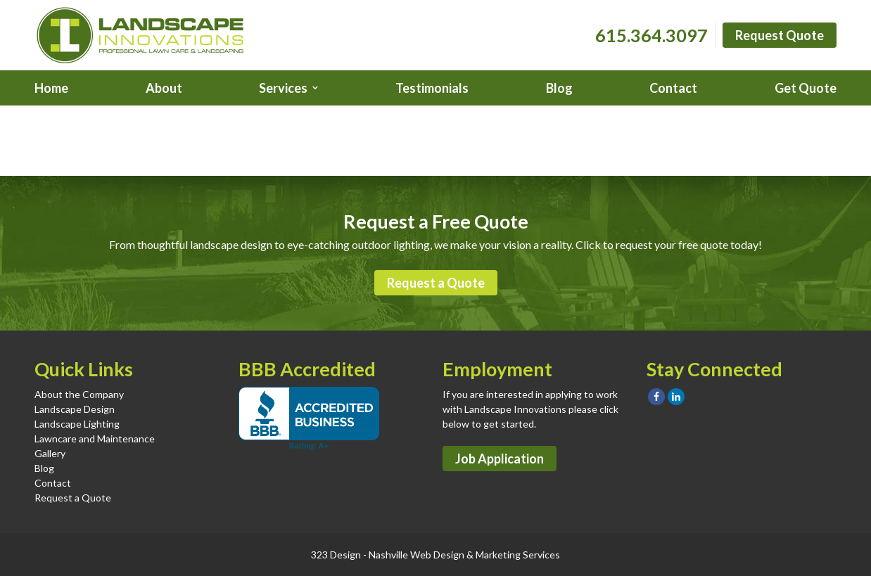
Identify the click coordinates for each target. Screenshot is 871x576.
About (164, 88)
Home (51, 88)
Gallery (49, 453)
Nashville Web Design (416, 555)
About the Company (79, 394)
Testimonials (432, 88)
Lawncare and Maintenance (94, 438)
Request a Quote (436, 282)
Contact (673, 88)
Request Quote (779, 35)
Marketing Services (518, 555)
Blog (559, 88)
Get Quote (806, 88)
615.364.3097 (651, 35)
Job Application (499, 458)
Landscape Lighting (77, 424)
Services (283, 88)
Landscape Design (74, 409)
